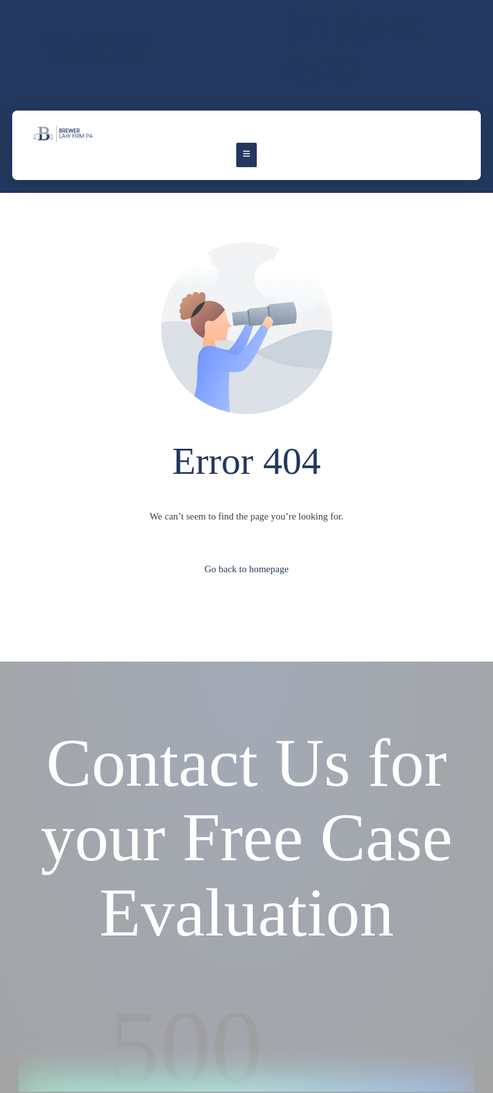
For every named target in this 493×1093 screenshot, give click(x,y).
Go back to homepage (246, 569)
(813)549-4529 (359, 48)
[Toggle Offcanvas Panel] (246, 155)
